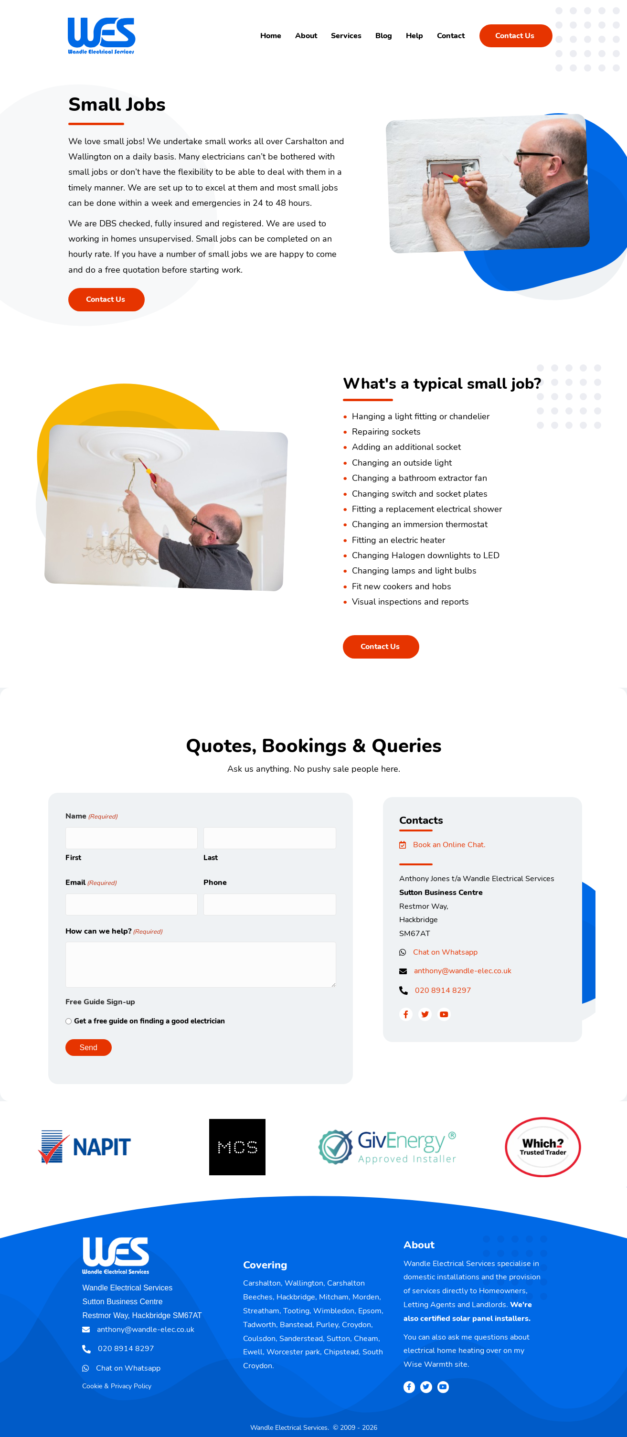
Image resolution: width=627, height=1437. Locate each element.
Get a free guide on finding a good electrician (149, 1015)
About (306, 36)
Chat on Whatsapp (445, 952)
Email (91, 879)
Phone (215, 879)
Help (414, 36)
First (73, 854)
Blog (383, 36)
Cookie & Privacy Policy (116, 1379)
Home (270, 36)
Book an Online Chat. (449, 845)
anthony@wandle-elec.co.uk (462, 971)
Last (210, 854)
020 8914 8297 (443, 990)
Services (346, 36)
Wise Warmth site (436, 1358)
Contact (451, 36)
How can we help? (113, 925)
